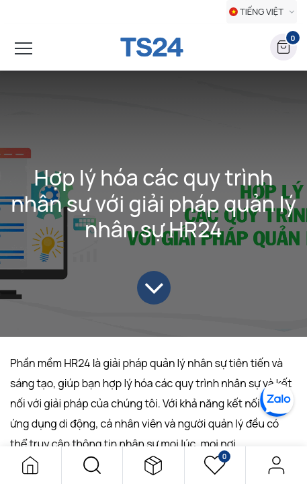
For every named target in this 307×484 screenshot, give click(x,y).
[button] (92, 465)
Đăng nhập (276, 465)
